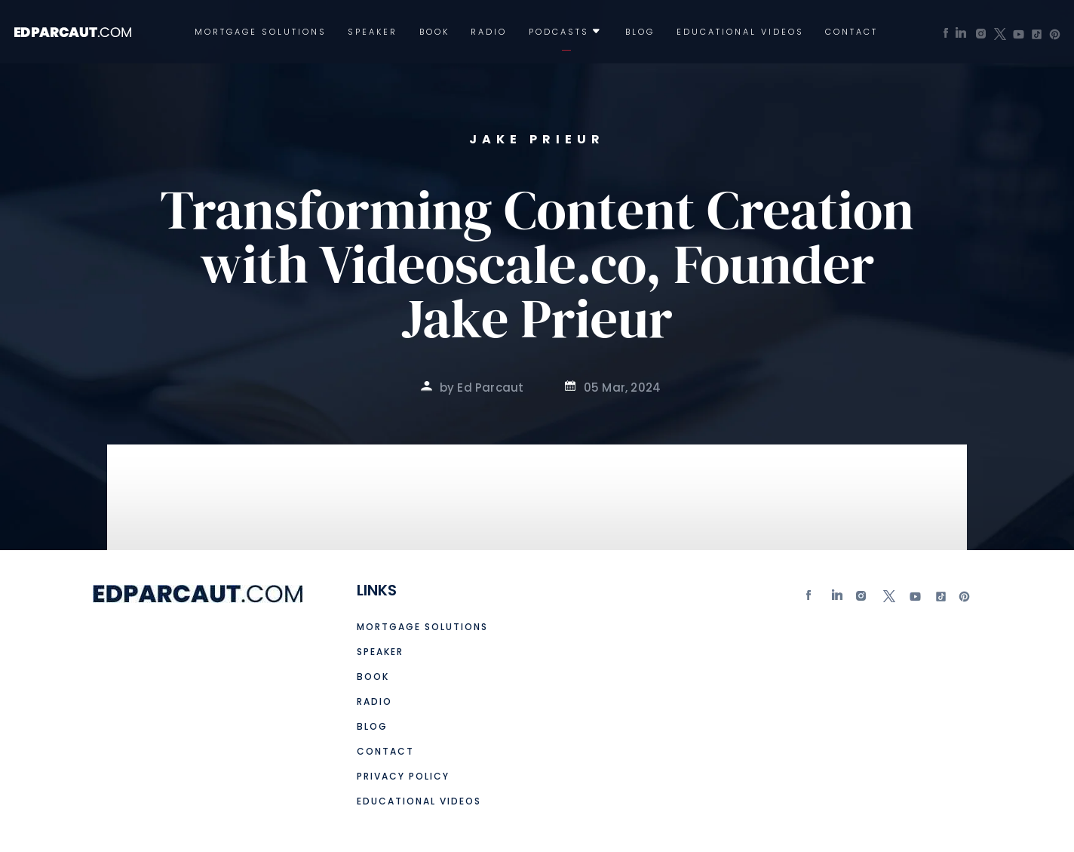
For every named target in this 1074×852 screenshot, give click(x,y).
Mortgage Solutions (261, 32)
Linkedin (838, 599)
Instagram (863, 599)
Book (434, 32)
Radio (489, 32)
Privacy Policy (403, 776)
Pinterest (964, 599)
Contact (851, 32)
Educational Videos (740, 32)
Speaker (372, 32)
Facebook (812, 599)
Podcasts (559, 32)
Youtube (914, 599)
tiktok (939, 599)
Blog (640, 32)
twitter (888, 599)
